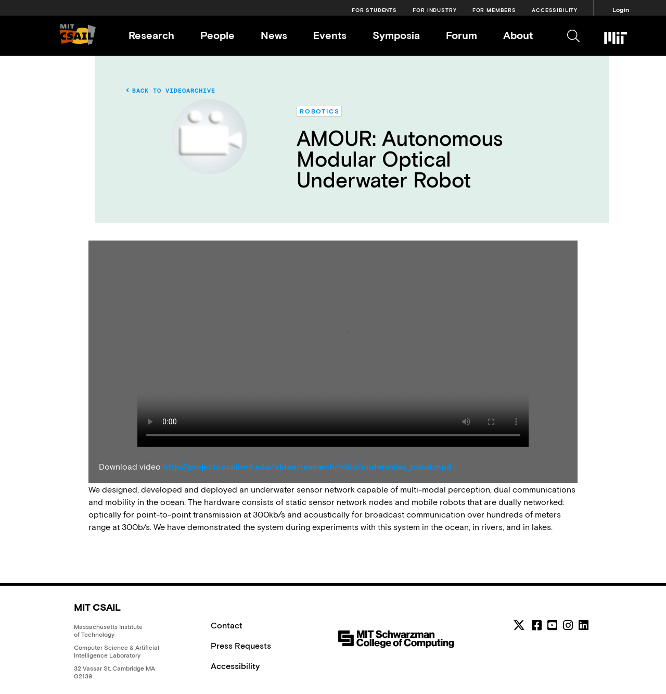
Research (151, 35)
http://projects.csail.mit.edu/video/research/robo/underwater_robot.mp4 (307, 466)
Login (620, 10)
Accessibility (555, 10)
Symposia (396, 35)
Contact (226, 625)
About (518, 35)
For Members (494, 10)
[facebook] (537, 625)
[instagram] (568, 625)
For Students (374, 10)
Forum (461, 35)
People (217, 35)
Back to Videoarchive (170, 90)
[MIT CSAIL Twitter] (520, 627)
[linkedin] (583, 625)
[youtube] (552, 625)
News (274, 35)
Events (330, 35)
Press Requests (241, 645)
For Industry (434, 10)
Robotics (319, 111)
